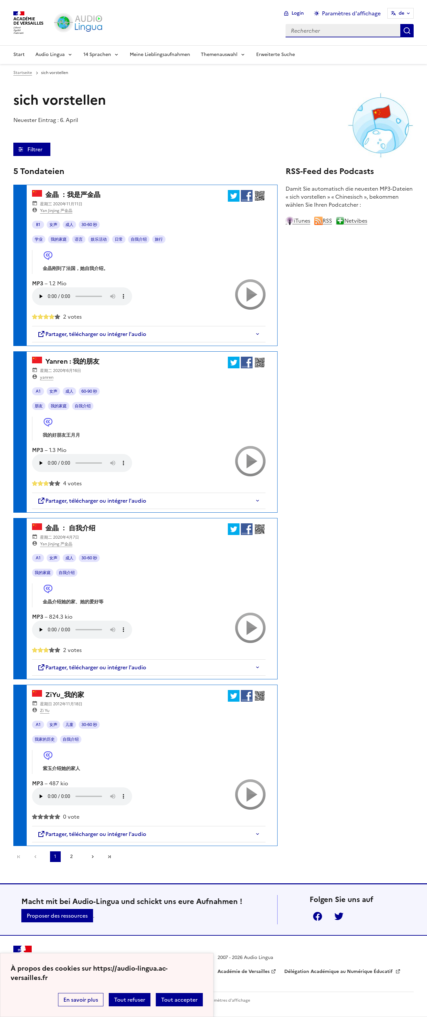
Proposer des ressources (57, 916)
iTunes (298, 221)
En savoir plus (80, 1000)
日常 (119, 239)
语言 (79, 239)
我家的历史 (45, 739)
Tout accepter (179, 1000)
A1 (38, 391)
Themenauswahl (219, 54)
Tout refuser (129, 1000)
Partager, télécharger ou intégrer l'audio (91, 334)
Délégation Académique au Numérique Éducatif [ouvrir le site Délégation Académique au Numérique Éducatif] (339, 971)
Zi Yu (44, 711)
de (401, 13)
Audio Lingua (50, 54)
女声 (53, 225)
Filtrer (35, 149)
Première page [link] (18, 856)
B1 (38, 225)
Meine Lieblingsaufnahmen (160, 54)
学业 (39, 239)
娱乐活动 (99, 239)
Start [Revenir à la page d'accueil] (19, 54)
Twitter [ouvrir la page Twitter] (339, 916)
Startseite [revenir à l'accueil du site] (22, 73)
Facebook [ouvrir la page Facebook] (318, 916)
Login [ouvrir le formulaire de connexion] (298, 13)
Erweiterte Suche (275, 54)
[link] (37, 856)
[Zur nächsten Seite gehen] (90, 856)
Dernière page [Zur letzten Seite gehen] (109, 856)
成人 (69, 225)
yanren (46, 377)
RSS (323, 221)
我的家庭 (59, 239)
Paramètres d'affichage (227, 1000)
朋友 (39, 406)
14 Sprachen (97, 54)
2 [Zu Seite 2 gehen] (71, 856)
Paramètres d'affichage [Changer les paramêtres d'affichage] (351, 13)
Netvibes (351, 221)
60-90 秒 (89, 391)
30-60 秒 (89, 225)
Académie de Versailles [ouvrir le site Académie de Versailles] (244, 971)
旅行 (159, 239)
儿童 (69, 725)
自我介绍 (139, 239)
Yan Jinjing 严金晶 (56, 211)
